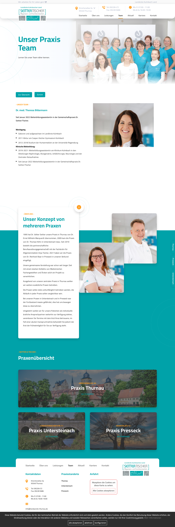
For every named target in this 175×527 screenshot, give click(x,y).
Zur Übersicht (24, 94)
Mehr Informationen (152, 518)
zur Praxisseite (87, 394)
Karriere (142, 15)
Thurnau (173, 247)
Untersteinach (173, 278)
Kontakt (153, 15)
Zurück (40, 94)
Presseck (173, 261)
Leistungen (109, 15)
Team (120, 15)
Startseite (83, 15)
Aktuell (131, 15)
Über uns (95, 15)
